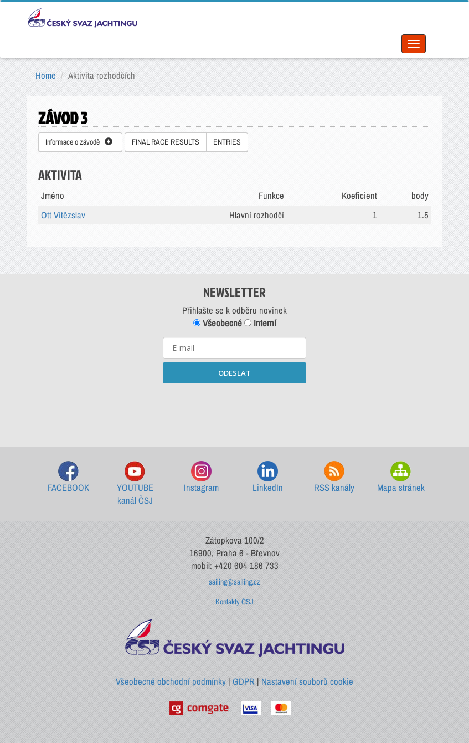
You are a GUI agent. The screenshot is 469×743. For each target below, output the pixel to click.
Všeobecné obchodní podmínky (171, 681)
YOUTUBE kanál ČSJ (135, 484)
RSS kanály (334, 477)
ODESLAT (234, 373)
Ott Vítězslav (63, 215)
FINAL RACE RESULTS (165, 142)
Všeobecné (217, 323)
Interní (260, 323)
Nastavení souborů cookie (307, 681)
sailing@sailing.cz (234, 582)
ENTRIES (227, 142)
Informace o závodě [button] (78, 142)
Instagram (201, 477)
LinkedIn (267, 477)
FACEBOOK (68, 477)
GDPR (244, 681)
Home (45, 75)
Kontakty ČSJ (234, 602)
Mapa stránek (401, 477)
